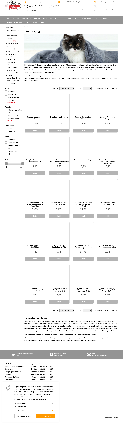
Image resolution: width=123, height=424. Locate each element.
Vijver (105, 18)
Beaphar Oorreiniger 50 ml (83, 118)
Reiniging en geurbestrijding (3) (14, 145)
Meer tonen (11, 102)
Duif (77, 18)
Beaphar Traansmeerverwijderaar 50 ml (59, 161)
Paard (51, 18)
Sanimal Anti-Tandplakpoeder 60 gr (107, 246)
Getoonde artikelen (105, 88)
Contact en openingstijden (90, 10)
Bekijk (35, 130)
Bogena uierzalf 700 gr (83, 160)
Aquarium (37, 18)
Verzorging (11, 41)
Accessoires (11, 49)
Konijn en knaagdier (24, 18)
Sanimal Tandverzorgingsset (35, 289)
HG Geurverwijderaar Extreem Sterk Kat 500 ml (83, 204)
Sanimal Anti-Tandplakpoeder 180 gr (83, 247)
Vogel (45, 18)
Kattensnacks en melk (11, 37)
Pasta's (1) (12, 140)
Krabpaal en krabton (10, 58)
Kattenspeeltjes (13, 43)
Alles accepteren (45, 416)
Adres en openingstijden (14, 366)
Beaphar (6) (12, 91)
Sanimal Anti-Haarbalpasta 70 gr (59, 246)
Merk (7, 89)
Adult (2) (11, 128)
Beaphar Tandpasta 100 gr (107, 118)
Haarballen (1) (13, 116)
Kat (13, 18)
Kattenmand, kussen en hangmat (13, 53)
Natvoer (10, 33)
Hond (8, 18)
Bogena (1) (12, 94)
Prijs (7, 159)
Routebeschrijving (12, 377)
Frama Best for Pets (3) (13, 98)
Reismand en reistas (13, 78)
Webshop (115, 10)
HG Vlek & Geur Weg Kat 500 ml (35, 246)
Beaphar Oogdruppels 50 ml (59, 118)
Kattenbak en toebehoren (11, 63)
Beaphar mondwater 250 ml (35, 118)
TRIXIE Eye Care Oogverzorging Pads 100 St (107, 289)
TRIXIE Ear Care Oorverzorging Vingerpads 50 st (83, 289)
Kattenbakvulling (13, 67)
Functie (8, 107)
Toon (80, 88)
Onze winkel (105, 10)
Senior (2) (11, 131)
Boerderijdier (85, 18)
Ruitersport (60, 18)
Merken (28, 22)
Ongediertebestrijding (15, 22)
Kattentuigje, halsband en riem (13, 74)
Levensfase (9, 125)
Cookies (116, 417)
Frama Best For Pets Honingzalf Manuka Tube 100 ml (107, 161)
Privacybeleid (108, 417)
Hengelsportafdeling (13, 372)
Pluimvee (69, 18)
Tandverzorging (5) (14, 152)
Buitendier (97, 18)
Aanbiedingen (38, 22)
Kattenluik (10, 70)
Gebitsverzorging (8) (15, 111)
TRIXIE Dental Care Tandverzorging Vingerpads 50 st (59, 289)
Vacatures (9, 380)
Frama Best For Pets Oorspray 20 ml (59, 203)
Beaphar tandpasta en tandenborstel (35, 160)
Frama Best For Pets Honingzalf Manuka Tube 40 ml (35, 204)
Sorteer (55, 88)
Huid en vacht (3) (14, 119)
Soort (7, 137)
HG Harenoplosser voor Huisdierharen (107, 203)
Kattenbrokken (12, 30)
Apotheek (10, 46)
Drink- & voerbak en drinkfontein (12, 82)
